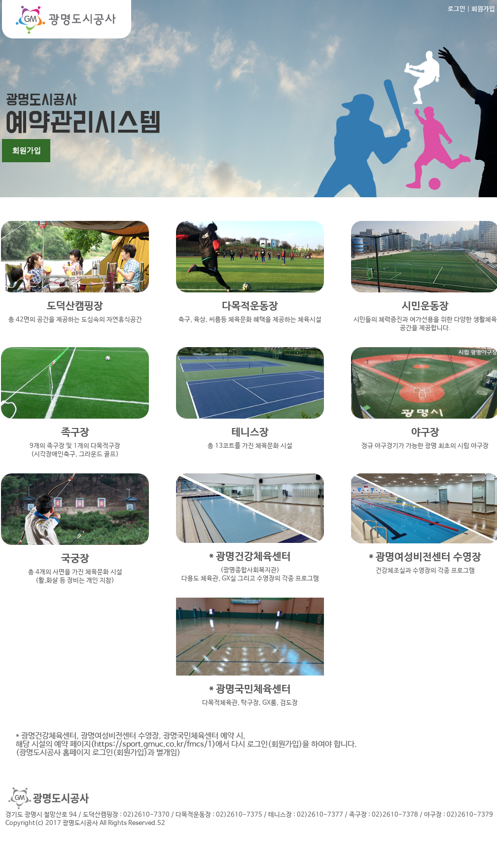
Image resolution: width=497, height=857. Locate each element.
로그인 (456, 9)
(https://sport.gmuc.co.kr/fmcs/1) (153, 744)
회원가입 (483, 9)
